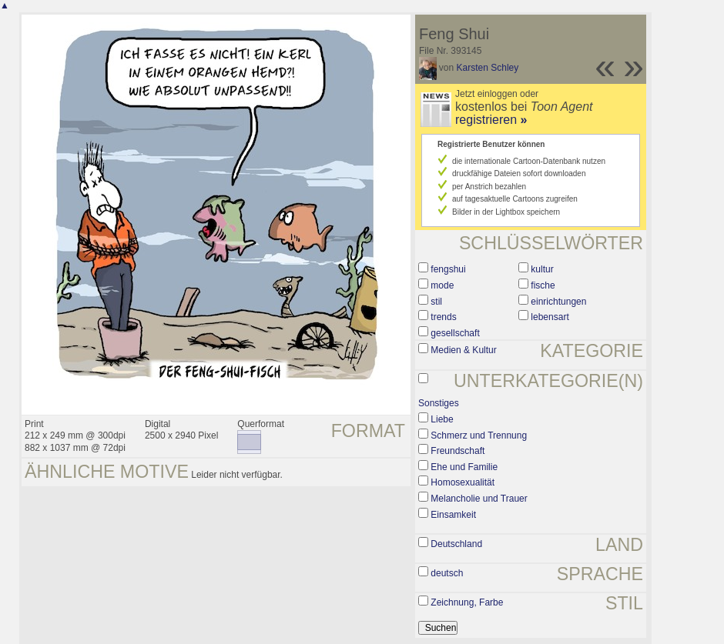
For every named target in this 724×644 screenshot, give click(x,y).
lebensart (549, 317)
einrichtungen (558, 301)
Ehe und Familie (464, 467)
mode (442, 285)
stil (436, 301)
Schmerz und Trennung (479, 435)
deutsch (447, 573)
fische (543, 285)
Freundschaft (457, 450)
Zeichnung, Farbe (467, 602)
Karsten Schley (488, 67)
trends (443, 317)
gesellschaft (455, 333)
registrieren (491, 119)
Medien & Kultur (463, 350)
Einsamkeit (453, 514)
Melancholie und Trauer (479, 498)
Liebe (442, 419)
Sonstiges (438, 403)
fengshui (448, 269)
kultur (542, 269)
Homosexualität (462, 482)
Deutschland (456, 544)
